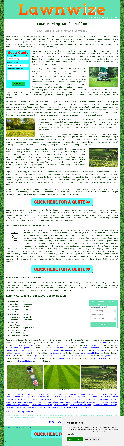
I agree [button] (70, 439)
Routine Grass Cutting (105, 400)
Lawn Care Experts (27, 402)
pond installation (23, 361)
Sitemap (7, 427)
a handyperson (93, 345)
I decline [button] (78, 439)
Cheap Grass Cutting (106, 394)
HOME (90, 18)
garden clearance (43, 356)
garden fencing (22, 353)
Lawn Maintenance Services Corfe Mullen (36, 296)
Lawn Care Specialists (64, 400)
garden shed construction (19, 351)
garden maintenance (62, 351)
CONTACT (103, 18)
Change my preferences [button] (91, 439)
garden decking (65, 358)
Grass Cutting (85, 400)
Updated (29, 427)
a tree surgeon (60, 345)
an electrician (29, 358)
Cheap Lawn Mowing (56, 397)
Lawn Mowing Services (79, 397)
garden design (100, 351)
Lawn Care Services (15, 407)
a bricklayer (100, 358)
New (24, 427)
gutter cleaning (91, 348)
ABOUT (96, 18)
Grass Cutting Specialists (37, 400)
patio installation (24, 345)
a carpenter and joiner (18, 348)
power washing (79, 356)
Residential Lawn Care (24, 394)
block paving (56, 348)
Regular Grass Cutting (17, 397)
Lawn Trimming (38, 397)
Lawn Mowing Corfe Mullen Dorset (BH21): (28, 36)
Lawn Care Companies (42, 405)
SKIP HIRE (11, 356)
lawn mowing (56, 291)
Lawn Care (74, 394)
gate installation (90, 353)
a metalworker (100, 343)
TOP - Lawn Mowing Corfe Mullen (21, 412)
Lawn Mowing (87, 394)
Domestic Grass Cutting (105, 405)
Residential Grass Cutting (52, 394)
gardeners (110, 356)
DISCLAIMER (113, 18)
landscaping (55, 353)
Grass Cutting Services (17, 405)
